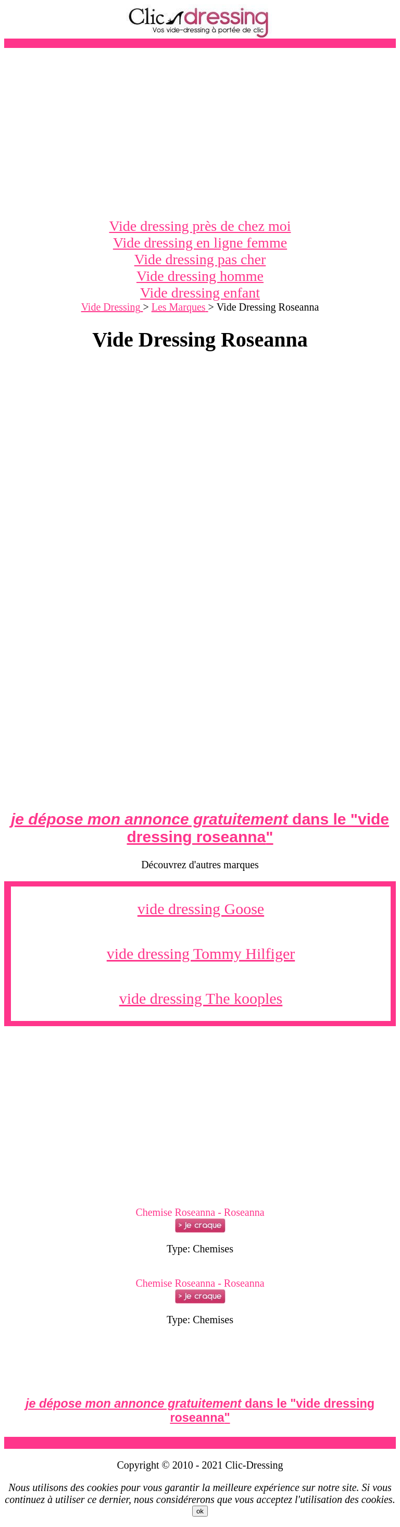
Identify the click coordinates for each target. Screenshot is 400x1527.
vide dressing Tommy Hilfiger (201, 953)
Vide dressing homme (200, 276)
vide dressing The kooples (201, 998)
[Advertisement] (200, 133)
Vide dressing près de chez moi (200, 226)
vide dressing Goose (201, 908)
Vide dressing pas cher (200, 259)
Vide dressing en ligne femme (200, 243)
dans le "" (200, 827)
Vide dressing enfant (200, 293)
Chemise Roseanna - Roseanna (199, 1212)
